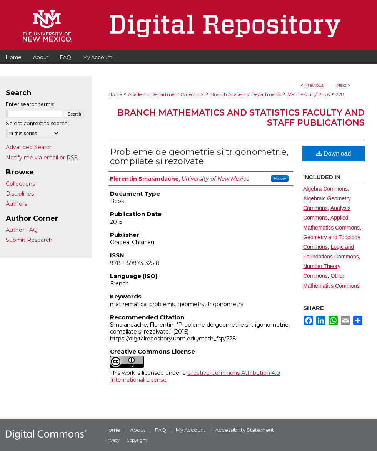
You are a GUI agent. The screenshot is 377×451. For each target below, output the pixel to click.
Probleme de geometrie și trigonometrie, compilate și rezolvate (199, 156)
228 (340, 94)
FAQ (160, 430)
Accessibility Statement (244, 430)
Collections (20, 183)
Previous (314, 85)
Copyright (137, 440)
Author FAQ (22, 229)
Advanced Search (29, 147)
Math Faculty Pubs (308, 94)
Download (333, 153)
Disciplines (20, 193)
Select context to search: (37, 123)
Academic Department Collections (166, 94)
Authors (16, 203)
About (137, 430)
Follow (280, 178)
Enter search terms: (30, 104)
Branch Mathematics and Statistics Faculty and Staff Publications (241, 117)
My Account (190, 430)
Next (342, 85)
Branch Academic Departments (245, 94)
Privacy (112, 440)
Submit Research (29, 239)
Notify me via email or (42, 157)
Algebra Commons (325, 189)
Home (115, 94)
